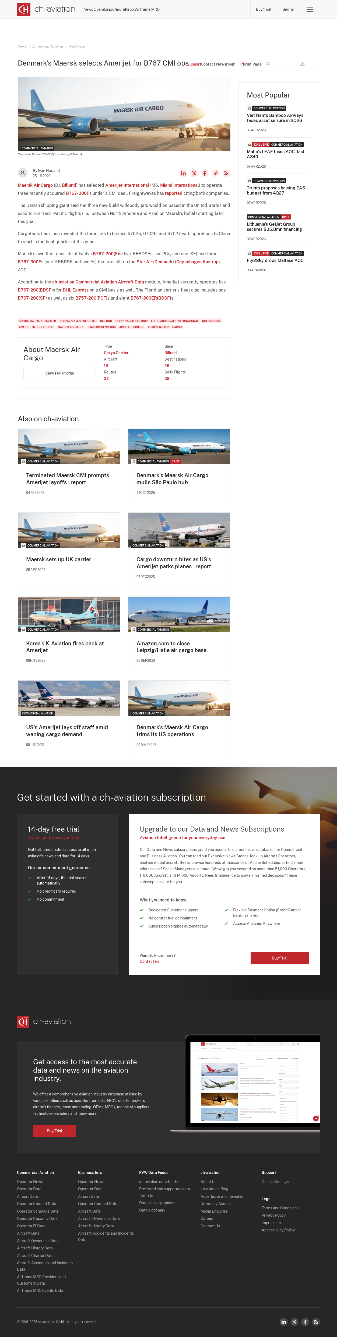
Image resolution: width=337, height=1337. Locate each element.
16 (106, 366)
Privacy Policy (274, 1215)
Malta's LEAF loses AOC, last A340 (275, 154)
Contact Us (210, 1226)
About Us (208, 1182)
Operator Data (29, 1189)
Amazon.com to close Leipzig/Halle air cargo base (171, 647)
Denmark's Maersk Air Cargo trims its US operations (172, 731)
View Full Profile (59, 373)
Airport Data (27, 1197)
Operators (127, 9)
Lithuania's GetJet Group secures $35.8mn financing (274, 227)
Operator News (30, 1182)
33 (106, 378)
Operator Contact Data (36, 1204)
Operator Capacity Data (37, 1219)
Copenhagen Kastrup (197, 261)
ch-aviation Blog (215, 1189)
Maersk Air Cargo (35, 185)
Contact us (149, 961)
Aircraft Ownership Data (38, 1241)
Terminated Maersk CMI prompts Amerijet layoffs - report (67, 479)
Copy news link (216, 173)
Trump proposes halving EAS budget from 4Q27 (276, 190)
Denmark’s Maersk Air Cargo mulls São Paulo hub (172, 479)
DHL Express (76, 290)
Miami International (179, 185)
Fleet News (77, 46)
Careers (207, 1219)
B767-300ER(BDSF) (151, 298)
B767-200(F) (106, 253)
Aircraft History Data (35, 1248)
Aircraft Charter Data (35, 1256)
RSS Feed (226, 173)
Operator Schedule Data (38, 1211)
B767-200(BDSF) (35, 290)
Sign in (288, 9)
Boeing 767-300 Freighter (78, 320)
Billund (69, 185)
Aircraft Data (28, 1233)
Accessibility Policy (278, 1230)
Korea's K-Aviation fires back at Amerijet (65, 647)
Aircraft (178, 9)
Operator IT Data (31, 1226)
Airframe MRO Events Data (40, 1291)
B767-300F (77, 193)
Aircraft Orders (131, 327)
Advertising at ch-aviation (222, 1197)
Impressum (271, 1223)
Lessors (154, 9)
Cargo (177, 327)
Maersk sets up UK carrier (58, 559)
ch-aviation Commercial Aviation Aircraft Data (98, 282)
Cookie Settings (275, 1182)
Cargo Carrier (116, 353)
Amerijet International (127, 185)
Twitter (294, 1322)
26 (166, 366)
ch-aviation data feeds (158, 1182)
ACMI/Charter (158, 327)
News (103, 9)
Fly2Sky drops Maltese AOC (275, 260)
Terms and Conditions (280, 1208)
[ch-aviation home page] (46, 9)
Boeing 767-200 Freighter (37, 320)
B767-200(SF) (32, 298)
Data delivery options (157, 1203)
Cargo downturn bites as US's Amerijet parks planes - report (173, 563)
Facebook (205, 173)
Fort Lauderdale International (175, 320)
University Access (216, 1204)
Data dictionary (152, 1210)
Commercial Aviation (47, 46)
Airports (202, 9)
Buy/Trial (263, 9)
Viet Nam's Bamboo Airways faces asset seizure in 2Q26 (275, 118)
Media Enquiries (214, 1211)
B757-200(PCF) (91, 298)
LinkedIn (183, 173)
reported (173, 193)
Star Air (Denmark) (155, 261)
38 (166, 378)
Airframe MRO (232, 9)
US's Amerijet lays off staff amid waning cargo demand (67, 731)
